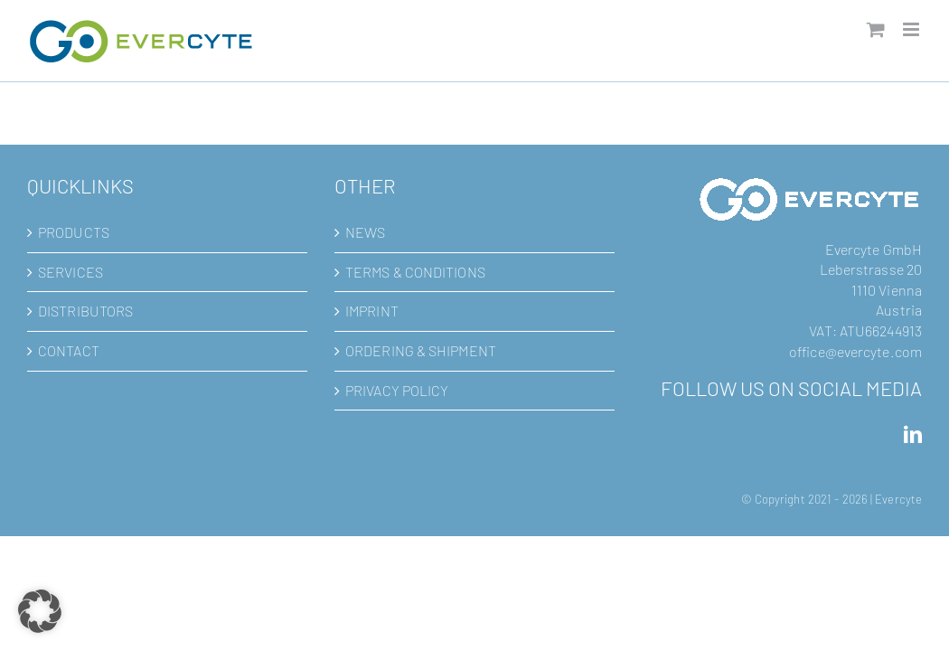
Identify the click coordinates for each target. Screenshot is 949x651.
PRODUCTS (73, 232)
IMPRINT (372, 310)
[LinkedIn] (913, 435)
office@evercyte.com (855, 351)
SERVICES (70, 271)
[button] (40, 611)
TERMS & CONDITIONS (415, 271)
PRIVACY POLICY (396, 390)
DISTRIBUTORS (85, 310)
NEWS (365, 232)
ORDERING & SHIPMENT (420, 350)
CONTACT (68, 350)
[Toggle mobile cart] (876, 29)
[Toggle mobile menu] (912, 29)
